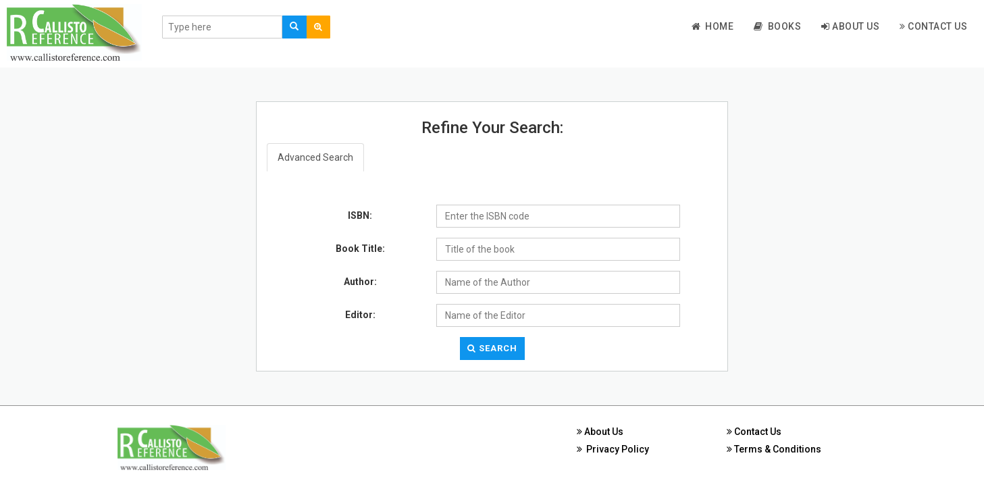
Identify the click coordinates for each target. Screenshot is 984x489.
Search (492, 348)
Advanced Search (315, 157)
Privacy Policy (613, 449)
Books (777, 26)
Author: (360, 281)
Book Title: (360, 248)
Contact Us (933, 26)
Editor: (360, 314)
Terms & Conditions (774, 449)
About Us (850, 26)
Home (713, 26)
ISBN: (360, 215)
